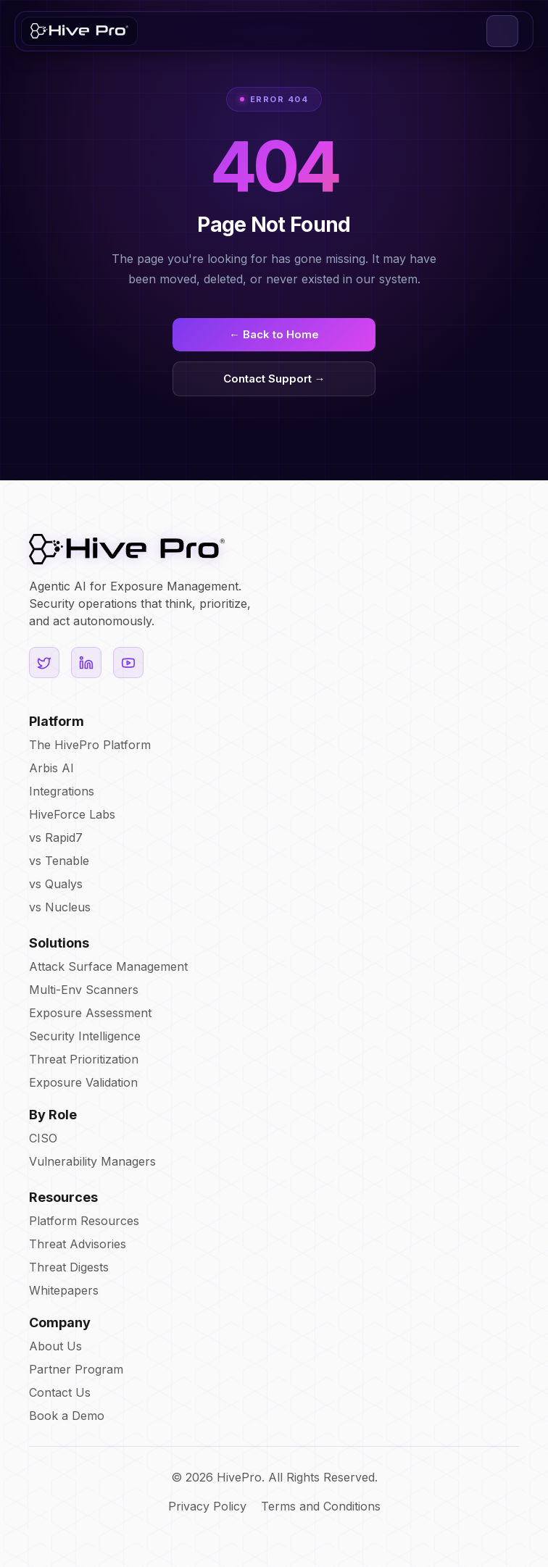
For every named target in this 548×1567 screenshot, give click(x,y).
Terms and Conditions (321, 1506)
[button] (502, 31)
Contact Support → (274, 378)
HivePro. (241, 1477)
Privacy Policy (207, 1506)
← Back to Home (274, 334)
